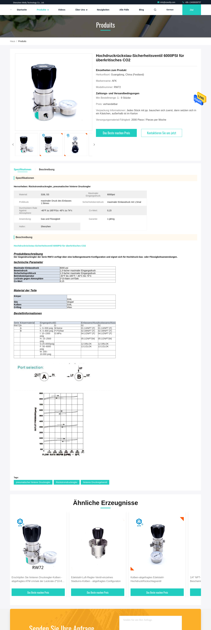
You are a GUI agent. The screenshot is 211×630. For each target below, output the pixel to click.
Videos (61, 9)
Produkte (42, 9)
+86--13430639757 (191, 2)
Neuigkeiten (103, 9)
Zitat (191, 9)
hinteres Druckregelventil (95, 482)
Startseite (22, 9)
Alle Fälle (124, 9)
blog (141, 9)
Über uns (81, 9)
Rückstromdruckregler (66, 482)
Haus (12, 41)
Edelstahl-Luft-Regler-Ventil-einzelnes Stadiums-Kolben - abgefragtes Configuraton (96, 579)
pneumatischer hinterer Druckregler (33, 482)
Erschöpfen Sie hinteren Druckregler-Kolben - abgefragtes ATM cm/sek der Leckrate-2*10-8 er (37, 579)
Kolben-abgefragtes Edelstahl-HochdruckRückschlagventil (147, 579)
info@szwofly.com (166, 2)
